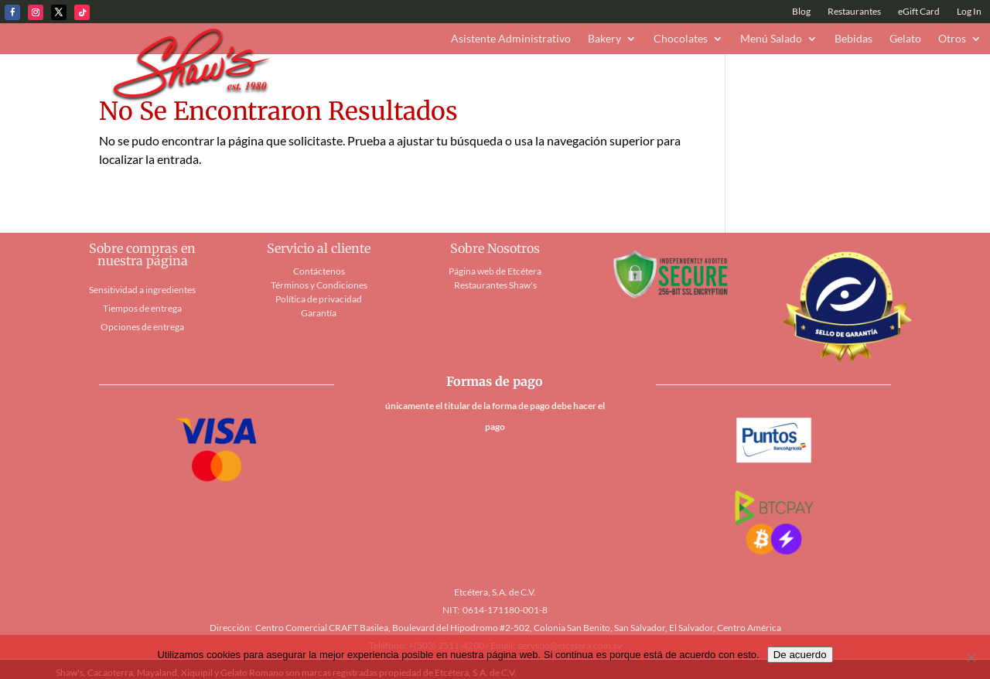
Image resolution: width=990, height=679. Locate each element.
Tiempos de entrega (142, 308)
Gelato (905, 39)
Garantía (318, 313)
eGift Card (919, 11)
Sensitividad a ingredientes (142, 289)
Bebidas (853, 39)
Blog (801, 11)
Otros (952, 39)
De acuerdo (800, 654)
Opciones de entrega (142, 327)
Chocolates (681, 39)
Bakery (604, 39)
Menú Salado (771, 39)
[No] (970, 657)
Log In (969, 11)
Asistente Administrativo (511, 39)
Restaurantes (854, 11)
